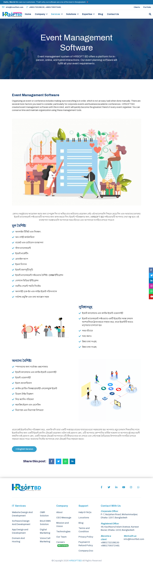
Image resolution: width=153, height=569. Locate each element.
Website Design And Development (22, 514)
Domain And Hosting (18, 540)
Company (40, 14)
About (59, 512)
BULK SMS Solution (45, 522)
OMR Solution (44, 514)
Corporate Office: (109, 511)
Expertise (87, 14)
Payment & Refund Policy (86, 544)
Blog (100, 14)
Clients (137, 7)
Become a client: (106, 537)
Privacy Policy (86, 537)
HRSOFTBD (75, 560)
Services (55, 14)
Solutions (71, 14)
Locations (84, 517)
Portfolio (147, 7)
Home (28, 14)
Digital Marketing (45, 531)
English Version (24, 449)
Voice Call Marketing (45, 540)
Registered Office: (110, 523)
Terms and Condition (84, 530)
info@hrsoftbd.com (12, 7)
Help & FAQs (85, 512)
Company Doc (86, 551)
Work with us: (130, 536)
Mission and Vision (62, 524)
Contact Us (113, 14)
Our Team (61, 537)
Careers (62, 544)
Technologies (63, 531)
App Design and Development (20, 531)
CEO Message (63, 517)
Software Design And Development (21, 522)
